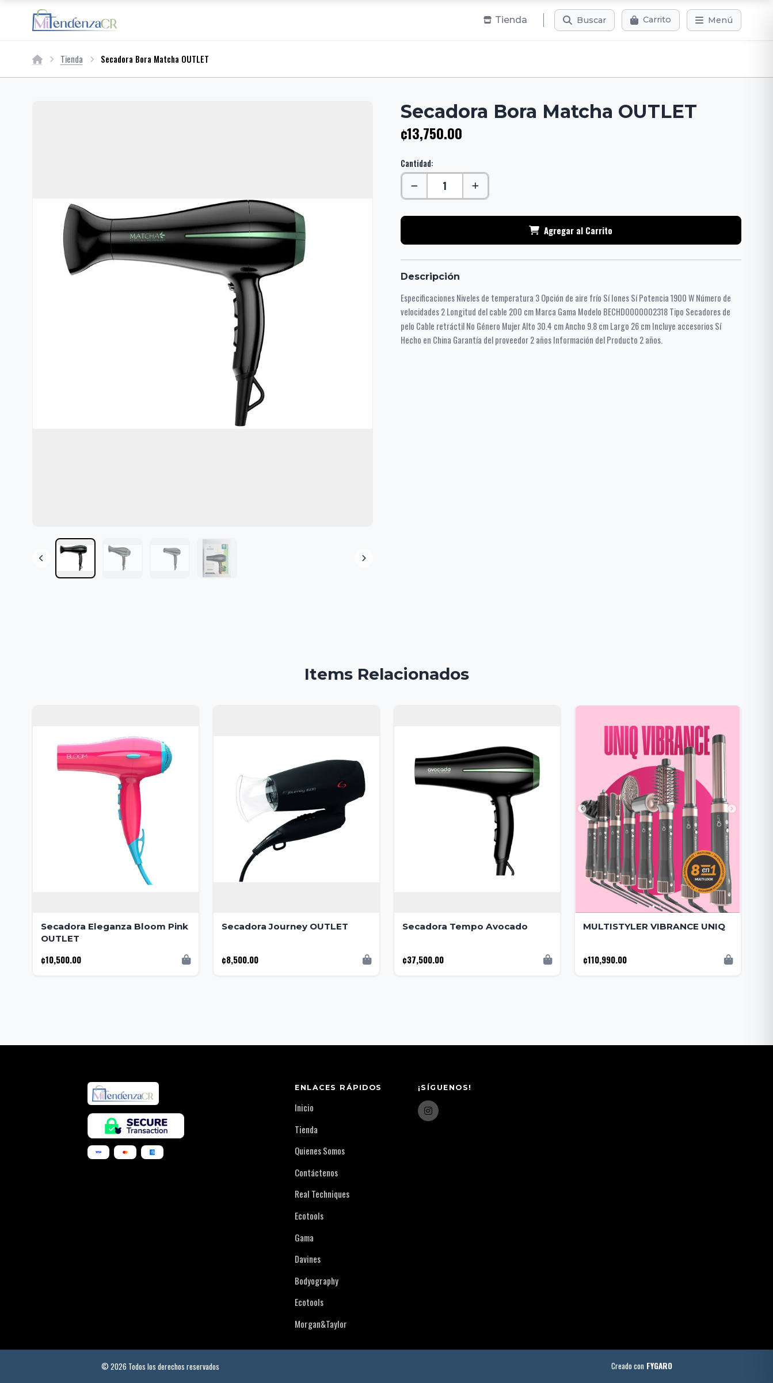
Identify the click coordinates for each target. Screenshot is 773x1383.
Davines (308, 1258)
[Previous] (41, 558)
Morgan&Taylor (321, 1323)
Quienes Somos (320, 1150)
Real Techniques (322, 1193)
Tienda (71, 59)
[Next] (364, 558)
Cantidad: (417, 163)
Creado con (641, 1366)
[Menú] (714, 20)
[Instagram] (428, 1110)
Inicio (304, 1107)
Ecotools (309, 1215)
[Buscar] (584, 20)
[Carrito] (651, 20)
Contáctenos (316, 1172)
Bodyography (316, 1280)
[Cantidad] (445, 186)
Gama (304, 1237)
